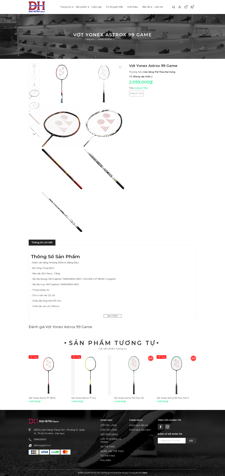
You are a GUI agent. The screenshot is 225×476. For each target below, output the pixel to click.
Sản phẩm (81, 6)
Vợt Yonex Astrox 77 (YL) (83, 398)
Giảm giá (96, 6)
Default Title (136, 93)
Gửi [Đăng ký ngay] (191, 440)
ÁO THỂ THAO (107, 446)
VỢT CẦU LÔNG (108, 425)
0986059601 (40, 439)
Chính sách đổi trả (138, 425)
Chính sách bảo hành (140, 430)
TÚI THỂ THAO (107, 455)
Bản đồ (146, 6)
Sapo (144, 472)
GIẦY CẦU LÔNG (108, 430)
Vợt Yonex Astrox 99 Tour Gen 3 (173, 398)
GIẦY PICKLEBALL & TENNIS (110, 440)
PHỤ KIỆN (105, 460)
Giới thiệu (132, 6)
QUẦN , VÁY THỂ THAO (112, 451)
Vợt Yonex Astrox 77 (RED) (42, 398)
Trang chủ (65, 6)
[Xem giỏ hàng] (192, 7)
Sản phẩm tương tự (112, 343)
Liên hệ (159, 6)
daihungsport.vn (42, 445)
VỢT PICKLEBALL (109, 434)
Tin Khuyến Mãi (114, 6)
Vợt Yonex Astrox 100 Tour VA (129, 398)
